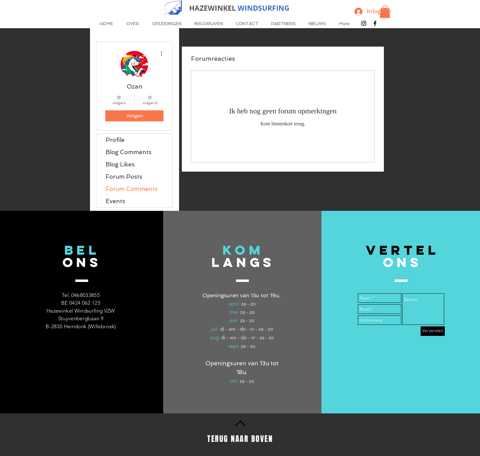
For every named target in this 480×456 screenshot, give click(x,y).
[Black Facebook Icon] (375, 23)
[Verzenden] (433, 331)
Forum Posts (124, 176)
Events (115, 201)
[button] (385, 11)
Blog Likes (120, 164)
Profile (115, 139)
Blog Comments (129, 152)
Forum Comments (132, 188)
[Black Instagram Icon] (363, 23)
